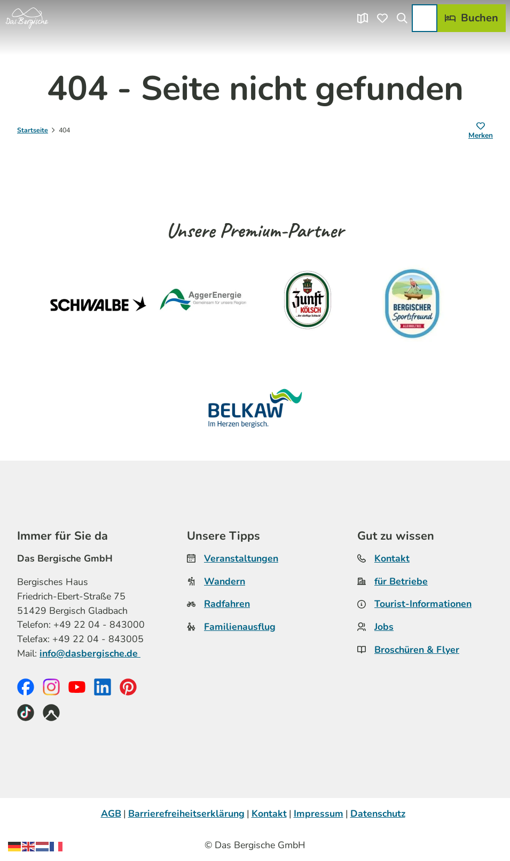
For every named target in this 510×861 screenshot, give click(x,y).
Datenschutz (377, 813)
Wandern (224, 581)
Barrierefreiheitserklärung (186, 813)
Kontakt (392, 558)
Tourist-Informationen (423, 604)
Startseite (32, 130)
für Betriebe (401, 581)
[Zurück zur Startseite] (26, 18)
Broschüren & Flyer (416, 649)
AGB (111, 813)
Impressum (318, 813)
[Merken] (480, 131)
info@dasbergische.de (90, 653)
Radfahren (227, 604)
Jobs (384, 626)
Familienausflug (240, 626)
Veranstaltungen (241, 558)
